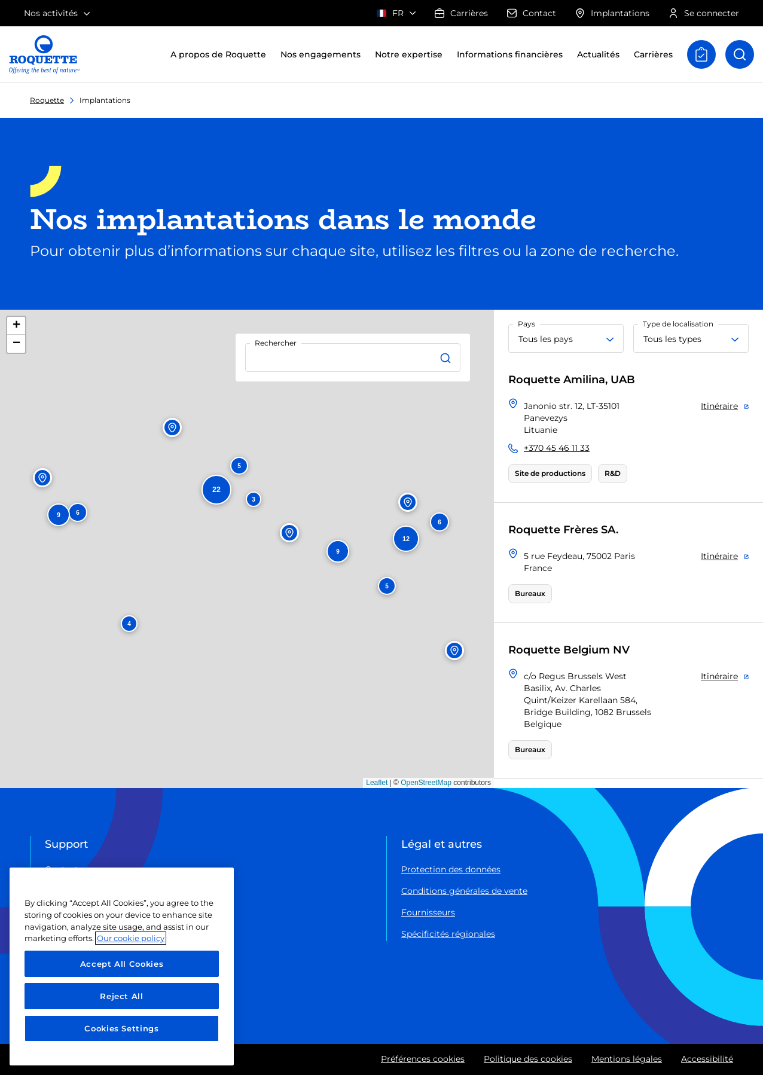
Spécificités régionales (448, 934)
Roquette (47, 100)
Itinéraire (719, 406)
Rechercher (276, 342)
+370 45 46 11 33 (557, 447)
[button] (129, 623)
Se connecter (704, 13)
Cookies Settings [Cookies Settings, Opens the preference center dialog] (121, 1028)
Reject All (122, 996)
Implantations (612, 13)
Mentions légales (626, 1058)
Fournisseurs (428, 912)
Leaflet (376, 782)
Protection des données (450, 869)
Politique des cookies (528, 1058)
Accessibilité (707, 1058)
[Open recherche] (739, 54)
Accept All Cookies (122, 964)
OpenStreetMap (426, 782)
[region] (122, 966)
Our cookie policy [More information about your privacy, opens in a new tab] (130, 938)
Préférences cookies (423, 1058)
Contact (531, 13)
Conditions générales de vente (464, 890)
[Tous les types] (691, 338)
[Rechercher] (447, 357)
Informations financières (510, 54)
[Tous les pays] (566, 338)
